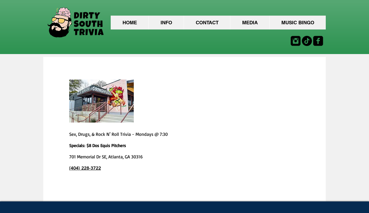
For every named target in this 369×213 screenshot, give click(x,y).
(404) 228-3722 (85, 168)
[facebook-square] (318, 41)
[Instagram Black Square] (296, 41)
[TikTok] (307, 41)
